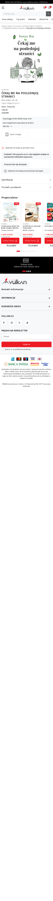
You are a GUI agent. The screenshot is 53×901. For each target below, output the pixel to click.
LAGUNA (5, 113)
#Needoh (32, 19)
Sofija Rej (11, 107)
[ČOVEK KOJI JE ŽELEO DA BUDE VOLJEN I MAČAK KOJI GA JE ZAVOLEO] (10, 212)
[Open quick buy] (10, 245)
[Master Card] (18, 359)
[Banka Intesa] (16, 364)
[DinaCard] (39, 359)
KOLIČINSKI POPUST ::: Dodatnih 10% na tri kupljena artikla (26, 2)
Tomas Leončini (7, 230)
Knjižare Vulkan (7, 26)
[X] (19, 322)
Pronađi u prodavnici (26, 187)
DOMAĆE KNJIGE (28, 26)
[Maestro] (25, 359)
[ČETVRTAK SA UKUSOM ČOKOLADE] (32, 212)
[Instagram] (11, 322)
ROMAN (21, 28)
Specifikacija (26, 179)
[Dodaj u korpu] (10, 241)
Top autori (20, 19)
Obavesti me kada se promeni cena (19, 148)
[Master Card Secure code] (35, 364)
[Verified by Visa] (45, 364)
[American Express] (13, 359)
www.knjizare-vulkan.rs (17, 384)
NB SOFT (39, 384)
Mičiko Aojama (28, 230)
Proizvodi (17, 26)
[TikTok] (27, 322)
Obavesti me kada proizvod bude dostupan (25, 171)
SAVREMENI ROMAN (10, 28)
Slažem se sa (18, 349)
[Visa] (32, 359)
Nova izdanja (7, 19)
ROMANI (39, 26)
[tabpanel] (10, 225)
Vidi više (7, 126)
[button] (49, 7)
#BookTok (43, 19)
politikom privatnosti (23, 349)
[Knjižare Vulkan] (26, 7)
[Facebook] (4, 322)
